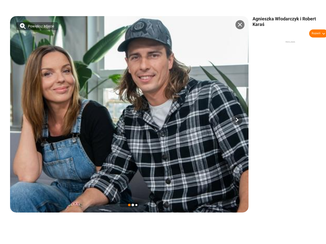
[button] (236, 119)
